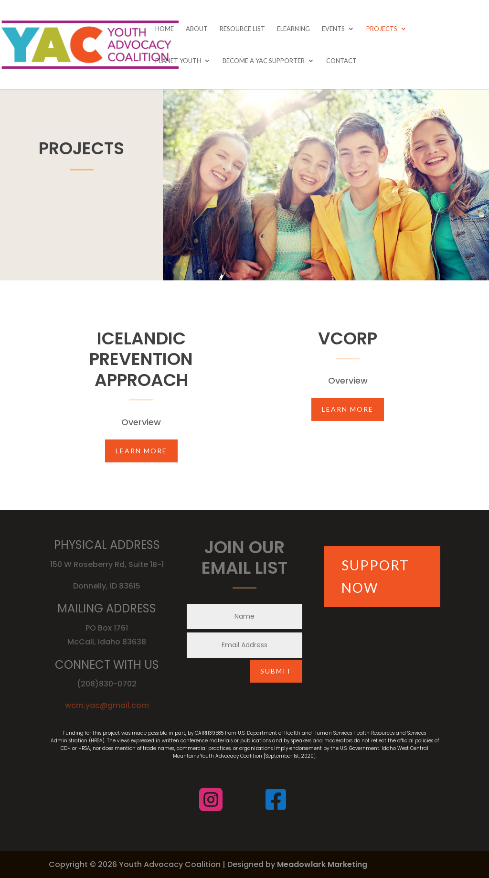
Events (333, 28)
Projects (381, 28)
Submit (276, 671)
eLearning (293, 28)
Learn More (141, 451)
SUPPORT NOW (375, 576)
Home (164, 28)
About (197, 28)
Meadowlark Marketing (322, 864)
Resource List (242, 28)
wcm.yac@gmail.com (107, 705)
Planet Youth (178, 60)
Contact (341, 60)
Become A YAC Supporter (264, 60)
